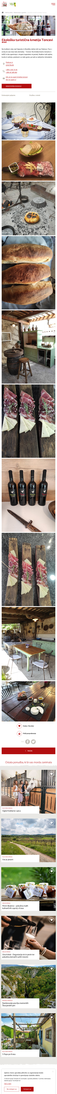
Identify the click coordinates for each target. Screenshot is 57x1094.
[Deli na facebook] (27, 741)
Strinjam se (27, 1089)
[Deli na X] (33, 741)
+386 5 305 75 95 (11, 69)
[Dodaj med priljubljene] (25, 726)
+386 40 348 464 (11, 72)
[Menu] (53, 4)
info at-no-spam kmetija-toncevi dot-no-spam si (17, 78)
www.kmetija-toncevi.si (13, 86)
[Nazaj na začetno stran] (4, 4)
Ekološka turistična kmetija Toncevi (37, 12)
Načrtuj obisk (9, 12)
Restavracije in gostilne (20, 12)
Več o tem (7, 1083)
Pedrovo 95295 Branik (10, 64)
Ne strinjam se (12, 1089)
